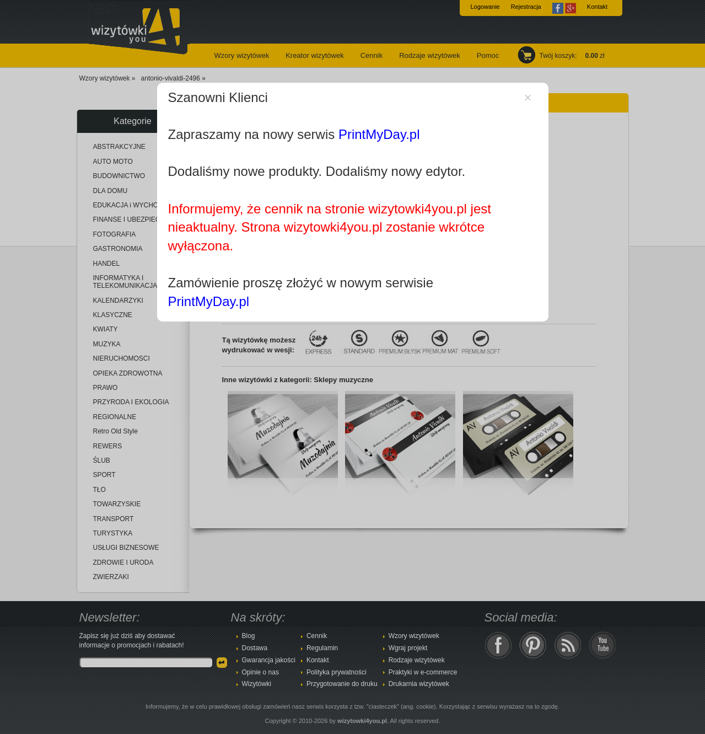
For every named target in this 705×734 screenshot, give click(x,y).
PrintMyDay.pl (379, 134)
